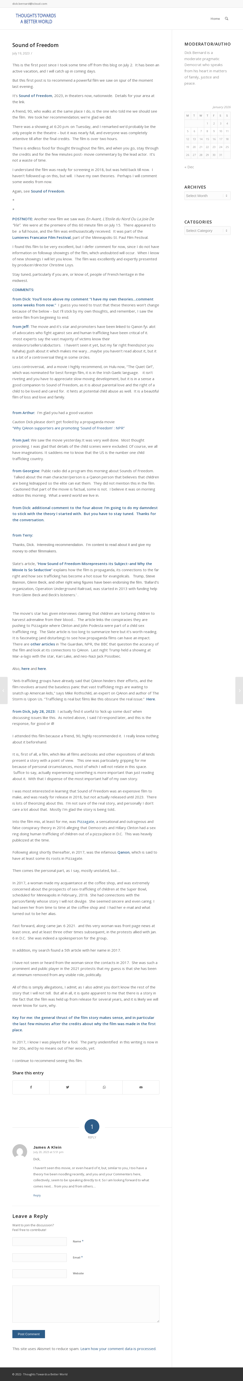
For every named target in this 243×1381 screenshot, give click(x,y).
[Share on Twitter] (67, 1087)
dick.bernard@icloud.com (29, 3)
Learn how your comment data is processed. (118, 1348)
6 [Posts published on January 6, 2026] (194, 131)
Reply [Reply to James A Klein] (37, 1195)
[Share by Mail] (141, 1087)
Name (78, 1241)
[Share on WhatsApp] (104, 1087)
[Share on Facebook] (31, 1087)
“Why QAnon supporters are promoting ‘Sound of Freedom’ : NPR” (68, 427)
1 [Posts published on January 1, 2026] (207, 123)
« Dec (189, 166)
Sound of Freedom (35, 45)
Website (78, 1273)
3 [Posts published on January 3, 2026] (220, 123)
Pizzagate (85, 821)
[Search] (226, 18)
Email (78, 1257)
